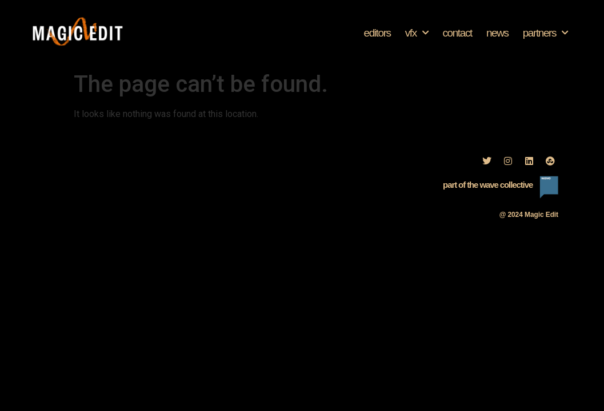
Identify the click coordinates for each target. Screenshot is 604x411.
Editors (376, 33)
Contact (456, 33)
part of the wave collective (488, 185)
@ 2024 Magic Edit (528, 215)
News (497, 33)
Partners (545, 33)
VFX (417, 33)
